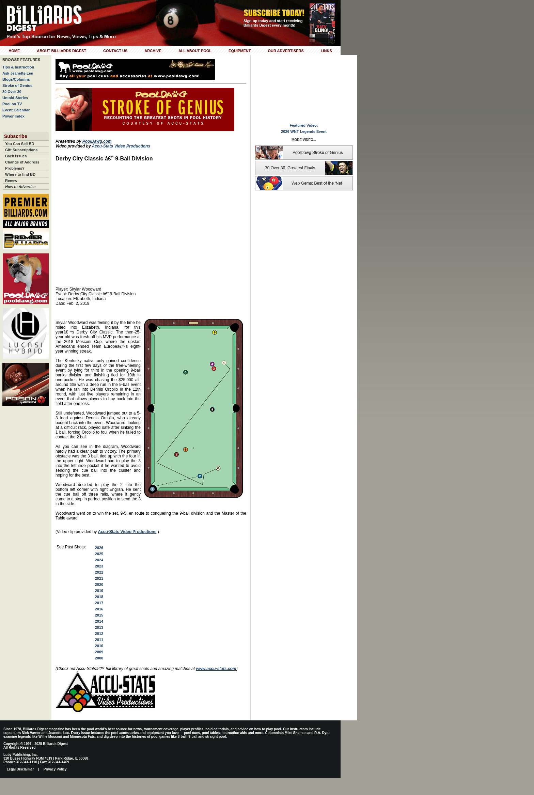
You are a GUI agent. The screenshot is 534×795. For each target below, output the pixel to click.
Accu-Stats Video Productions (121, 146)
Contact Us (115, 51)
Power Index (13, 116)
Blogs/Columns (16, 79)
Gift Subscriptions (21, 150)
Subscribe (15, 136)
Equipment (240, 51)
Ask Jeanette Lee (17, 73)
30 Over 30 (11, 92)
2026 (99, 548)
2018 (99, 597)
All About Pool (194, 51)
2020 (99, 584)
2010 (99, 646)
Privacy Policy (55, 769)
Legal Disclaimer (20, 769)
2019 (99, 591)
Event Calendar (16, 110)
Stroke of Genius (17, 85)
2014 (99, 621)
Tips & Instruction (18, 67)
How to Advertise (20, 187)
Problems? (15, 168)
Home (14, 51)
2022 (99, 572)
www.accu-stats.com (216, 668)
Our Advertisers (285, 51)
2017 (99, 603)
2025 (99, 554)
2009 (99, 652)
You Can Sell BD (19, 144)
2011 (99, 640)
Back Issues (16, 156)
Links (326, 51)
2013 (99, 627)
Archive (152, 51)
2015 (99, 615)
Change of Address (22, 162)
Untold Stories (15, 98)
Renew (11, 180)
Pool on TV (12, 104)
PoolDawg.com (97, 141)
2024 (99, 560)
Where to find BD (20, 174)
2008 (99, 658)
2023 (99, 566)
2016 (99, 609)
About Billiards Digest (61, 51)
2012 (99, 634)
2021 (99, 578)
